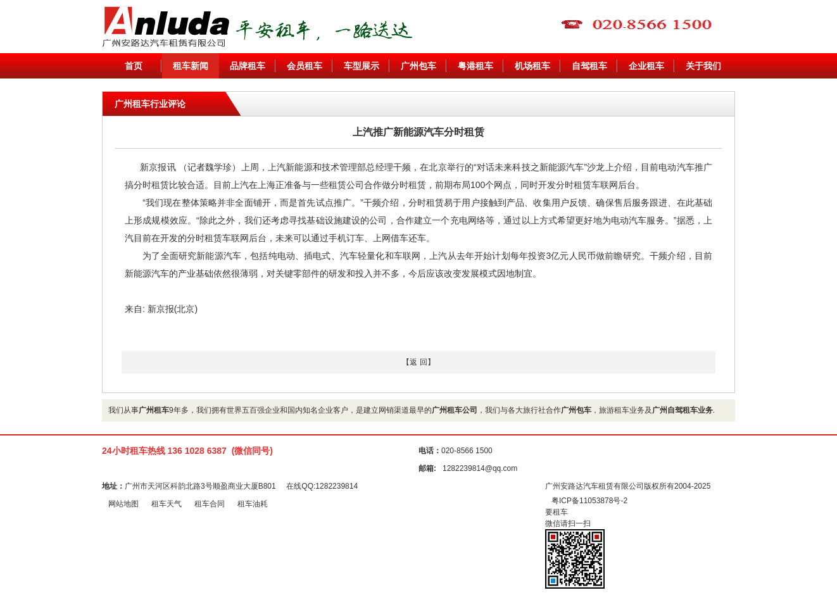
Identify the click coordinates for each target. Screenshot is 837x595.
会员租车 (304, 66)
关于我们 (703, 66)
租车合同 (209, 503)
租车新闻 (190, 66)
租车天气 (166, 503)
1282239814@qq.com (480, 468)
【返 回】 (418, 362)
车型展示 (361, 66)
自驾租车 (589, 66)
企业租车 (646, 66)
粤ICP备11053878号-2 (589, 500)
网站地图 (123, 503)
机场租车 (532, 66)
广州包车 (418, 66)
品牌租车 (247, 66)
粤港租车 (475, 66)
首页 (133, 66)
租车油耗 (252, 503)
